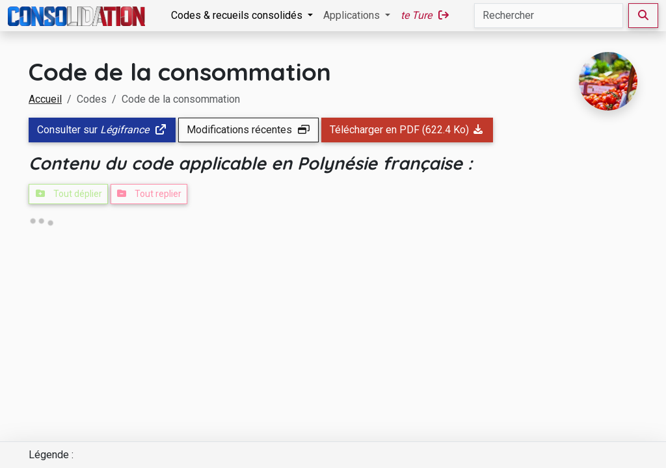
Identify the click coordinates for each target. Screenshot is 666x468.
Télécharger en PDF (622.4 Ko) (407, 130)
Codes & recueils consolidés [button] (238, 15)
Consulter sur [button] (102, 130)
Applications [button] (352, 15)
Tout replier (149, 193)
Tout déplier (68, 193)
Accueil (45, 99)
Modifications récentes (248, 130)
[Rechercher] (548, 15)
